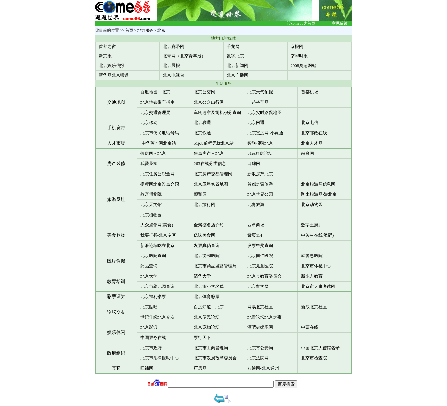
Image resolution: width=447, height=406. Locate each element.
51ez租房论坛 (260, 153)
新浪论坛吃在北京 (157, 245)
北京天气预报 (260, 91)
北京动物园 (312, 204)
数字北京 (235, 55)
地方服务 (145, 30)
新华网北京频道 (114, 75)
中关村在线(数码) (317, 235)
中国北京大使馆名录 (320, 347)
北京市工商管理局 (211, 347)
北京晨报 (171, 65)
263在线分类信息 (210, 163)
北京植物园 (151, 214)
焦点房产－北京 (209, 153)
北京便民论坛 (207, 317)
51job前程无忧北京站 (214, 143)
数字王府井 (312, 224)
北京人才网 (312, 143)
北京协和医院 (207, 255)
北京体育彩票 (207, 296)
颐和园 (200, 194)
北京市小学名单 (209, 286)
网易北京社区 (260, 306)
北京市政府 (151, 347)
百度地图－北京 (155, 91)
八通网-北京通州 (263, 368)
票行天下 (202, 337)
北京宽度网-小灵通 (265, 132)
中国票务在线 (153, 337)
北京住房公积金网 (157, 173)
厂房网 (200, 368)
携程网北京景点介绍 (159, 184)
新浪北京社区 (314, 306)
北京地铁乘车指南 (157, 102)
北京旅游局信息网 (318, 184)
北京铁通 (202, 132)
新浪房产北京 (260, 173)
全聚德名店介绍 (209, 224)
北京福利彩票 (153, 296)
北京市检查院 (314, 357)
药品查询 (148, 265)
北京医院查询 (153, 255)
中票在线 (309, 327)
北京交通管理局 (155, 112)
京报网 (297, 46)
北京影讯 (148, 327)
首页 (129, 30)
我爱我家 (148, 163)
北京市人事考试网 (318, 286)
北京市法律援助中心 (159, 357)
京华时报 (299, 55)
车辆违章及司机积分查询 (217, 112)
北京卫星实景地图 (211, 184)
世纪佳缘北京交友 (157, 317)
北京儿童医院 (260, 265)
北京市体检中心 (316, 265)
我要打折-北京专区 (158, 235)
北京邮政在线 (314, 132)
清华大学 (202, 276)
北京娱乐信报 (111, 65)
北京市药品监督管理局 (215, 265)
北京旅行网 (204, 204)
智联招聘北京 (260, 143)
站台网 (307, 153)
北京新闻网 (237, 65)
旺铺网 (146, 368)
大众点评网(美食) (156, 224)
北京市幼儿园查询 (157, 286)
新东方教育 (312, 276)
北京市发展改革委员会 (215, 357)
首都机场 (309, 91)
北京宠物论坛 (207, 327)
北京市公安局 (260, 347)
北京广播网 (237, 75)
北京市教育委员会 (264, 276)
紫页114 (254, 235)
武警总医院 (312, 255)
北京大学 (148, 276)
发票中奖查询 (260, 245)
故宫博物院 (151, 194)
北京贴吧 (148, 306)
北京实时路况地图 (264, 112)
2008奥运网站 (303, 65)
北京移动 (148, 122)
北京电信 (309, 122)
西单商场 (255, 224)
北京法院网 (258, 357)
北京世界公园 (260, 194)
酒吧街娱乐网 (260, 327)
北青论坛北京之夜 (264, 317)
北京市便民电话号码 (159, 132)
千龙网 (233, 46)
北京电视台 (173, 75)
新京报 (105, 55)
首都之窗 (107, 46)
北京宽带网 (173, 46)
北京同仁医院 (260, 255)
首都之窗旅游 (260, 184)
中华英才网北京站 (159, 143)
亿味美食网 (204, 235)
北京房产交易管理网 (213, 173)
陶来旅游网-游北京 (319, 194)
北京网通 (255, 122)
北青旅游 (255, 204)
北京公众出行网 (209, 102)
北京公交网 (204, 91)
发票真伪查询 (207, 245)
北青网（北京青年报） (184, 55)
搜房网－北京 (153, 153)
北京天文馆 (151, 204)
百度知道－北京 (209, 306)
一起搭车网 (258, 102)
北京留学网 (258, 286)
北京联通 (202, 122)
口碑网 (253, 163)
